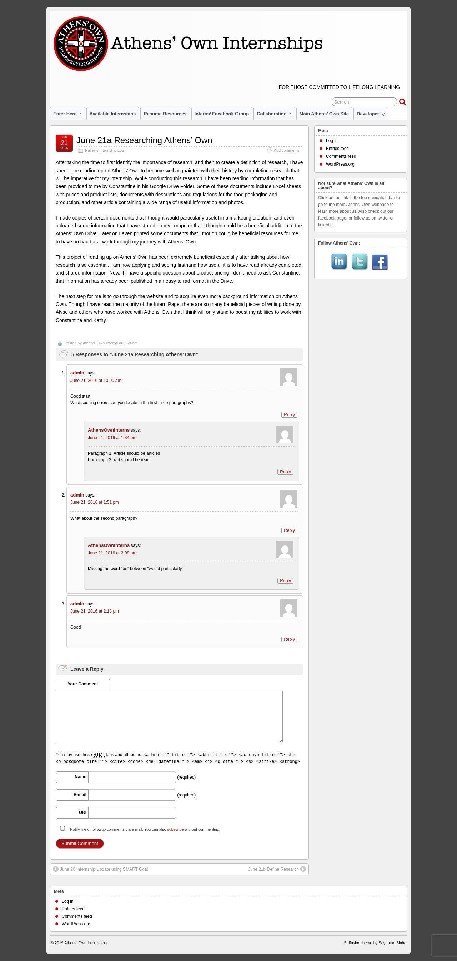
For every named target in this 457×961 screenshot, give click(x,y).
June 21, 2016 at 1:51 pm (94, 502)
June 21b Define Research (277, 869)
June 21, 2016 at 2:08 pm (112, 552)
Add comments (287, 150)
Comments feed (341, 156)
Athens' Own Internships (85, 943)
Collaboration (274, 115)
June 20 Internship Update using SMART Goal (100, 869)
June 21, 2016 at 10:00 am (95, 380)
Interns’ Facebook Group (222, 113)
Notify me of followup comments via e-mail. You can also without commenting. (138, 828)
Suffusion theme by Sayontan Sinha (375, 943)
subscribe (175, 829)
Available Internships (113, 113)
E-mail (80, 794)
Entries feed (337, 148)
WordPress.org (340, 164)
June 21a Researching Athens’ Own (144, 140)
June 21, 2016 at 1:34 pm (112, 437)
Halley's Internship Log (104, 150)
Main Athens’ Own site (324, 113)
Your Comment (82, 683)
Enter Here (68, 115)
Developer (371, 115)
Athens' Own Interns (100, 343)
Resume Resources (165, 113)
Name (80, 776)
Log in (332, 140)
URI (82, 812)
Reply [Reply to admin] (289, 414)
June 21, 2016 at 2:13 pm (94, 611)
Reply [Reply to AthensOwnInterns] (285, 471)
